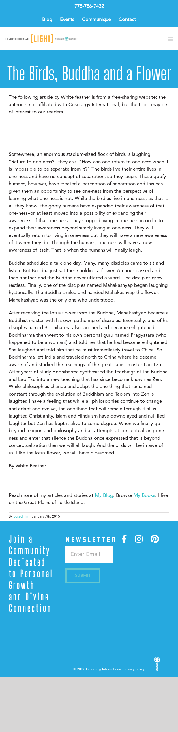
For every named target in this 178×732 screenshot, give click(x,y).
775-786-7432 (89, 6)
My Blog (104, 495)
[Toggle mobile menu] (171, 39)
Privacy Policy (134, 669)
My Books (144, 495)
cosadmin (21, 516)
